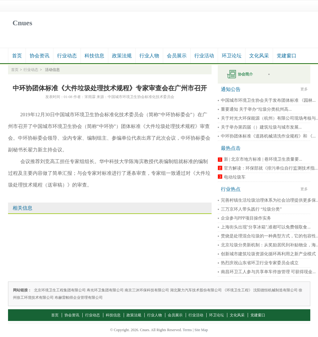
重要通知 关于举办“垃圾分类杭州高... (256, 109)
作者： (79, 97)
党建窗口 (286, 55)
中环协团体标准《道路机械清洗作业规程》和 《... (268, 136)
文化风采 (259, 55)
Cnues (22, 23)
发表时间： (54, 97)
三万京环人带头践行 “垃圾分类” (251, 209)
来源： (102, 97)
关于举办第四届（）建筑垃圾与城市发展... (261, 127)
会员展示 (177, 55)
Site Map (201, 330)
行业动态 (67, 55)
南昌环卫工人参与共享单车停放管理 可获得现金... (268, 271)
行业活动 (204, 55)
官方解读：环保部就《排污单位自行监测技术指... (271, 168)
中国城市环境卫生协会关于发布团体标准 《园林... (268, 100)
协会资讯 (39, 55)
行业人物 (149, 55)
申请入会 (244, 74)
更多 (304, 89)
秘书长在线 (285, 74)
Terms (187, 330)
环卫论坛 (232, 55)
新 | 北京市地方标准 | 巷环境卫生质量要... (263, 159)
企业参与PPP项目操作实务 (246, 218)
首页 (17, 55)
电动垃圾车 (235, 177)
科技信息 (94, 55)
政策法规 (122, 55)
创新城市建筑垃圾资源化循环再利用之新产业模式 (268, 254)
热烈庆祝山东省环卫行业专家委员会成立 (260, 263)
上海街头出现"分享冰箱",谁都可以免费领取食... (266, 227)
